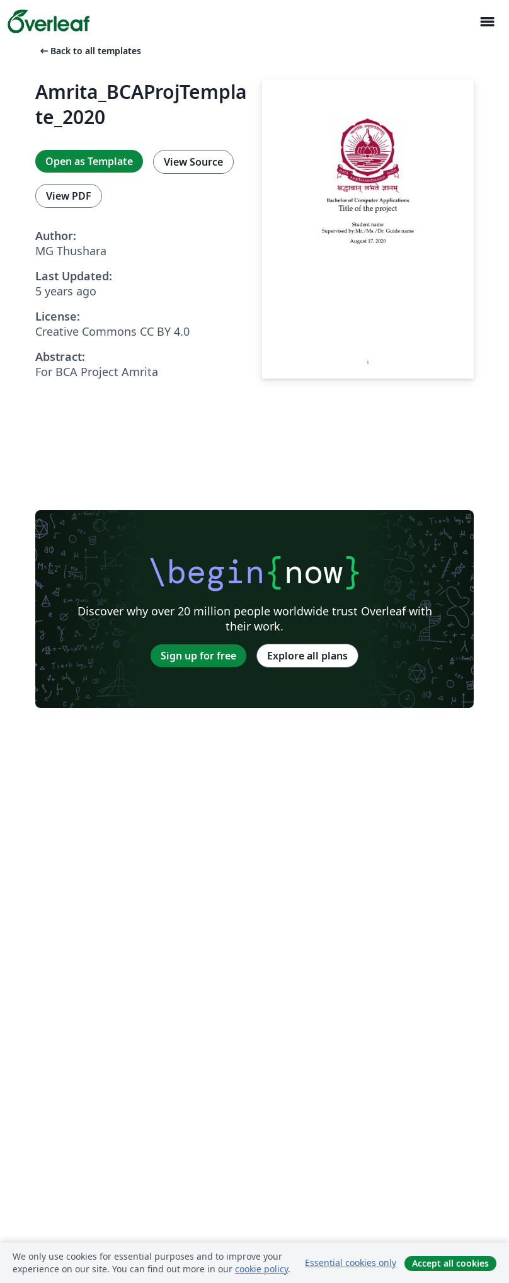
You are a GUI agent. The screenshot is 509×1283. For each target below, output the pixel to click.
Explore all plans (307, 656)
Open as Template (89, 161)
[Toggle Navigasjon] (486, 22)
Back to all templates (89, 51)
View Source (193, 162)
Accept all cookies (450, 1263)
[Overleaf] (48, 21)
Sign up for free (198, 656)
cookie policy (261, 1269)
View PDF (68, 196)
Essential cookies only (350, 1263)
